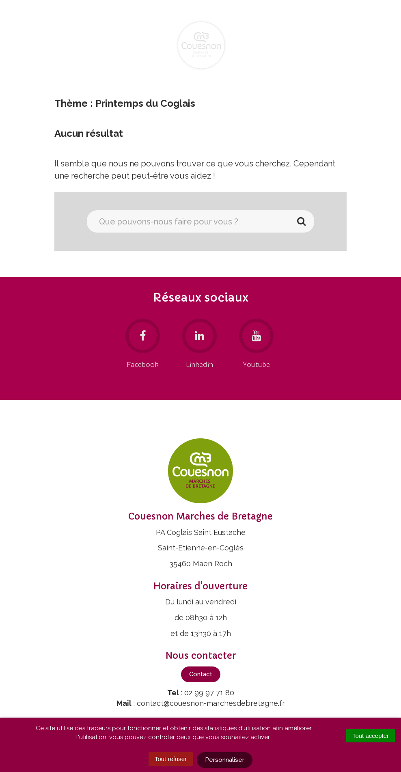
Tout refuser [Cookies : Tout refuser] (171, 758)
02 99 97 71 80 (209, 692)
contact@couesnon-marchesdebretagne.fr (211, 703)
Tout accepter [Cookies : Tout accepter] (370, 735)
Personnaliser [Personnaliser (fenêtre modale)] (224, 759)
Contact (200, 674)
